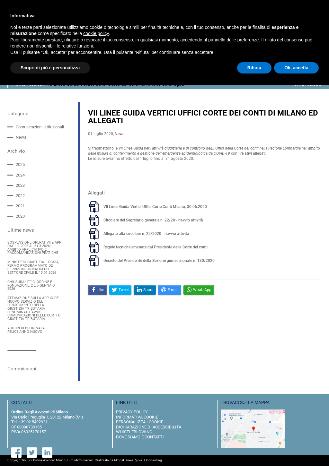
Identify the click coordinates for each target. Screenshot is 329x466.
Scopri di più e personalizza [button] (50, 67)
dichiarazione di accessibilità (148, 427)
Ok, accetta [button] (296, 67)
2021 (20, 206)
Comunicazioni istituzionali (40, 127)
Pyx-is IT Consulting (148, 460)
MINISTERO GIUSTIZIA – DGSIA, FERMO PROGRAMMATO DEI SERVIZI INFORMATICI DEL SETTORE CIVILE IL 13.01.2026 (33, 267)
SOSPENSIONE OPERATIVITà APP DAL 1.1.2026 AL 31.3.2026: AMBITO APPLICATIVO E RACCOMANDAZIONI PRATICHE (34, 248)
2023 (20, 185)
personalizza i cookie (139, 421)
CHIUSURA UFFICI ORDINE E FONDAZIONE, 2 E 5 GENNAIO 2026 (31, 285)
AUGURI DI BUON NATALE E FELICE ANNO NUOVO (29, 330)
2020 (20, 216)
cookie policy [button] (96, 33)
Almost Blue (122, 460)
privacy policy (132, 412)
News (21, 137)
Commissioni (21, 369)
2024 (20, 175)
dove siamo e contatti (140, 437)
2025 (20, 164)
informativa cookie (137, 417)
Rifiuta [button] (254, 67)
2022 (20, 196)
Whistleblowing (134, 431)
